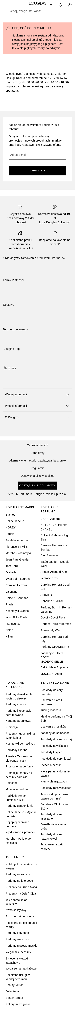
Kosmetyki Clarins (17, 610)
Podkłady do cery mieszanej (52, 816)
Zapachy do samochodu (56, 733)
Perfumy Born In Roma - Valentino (56, 609)
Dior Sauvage (49, 555)
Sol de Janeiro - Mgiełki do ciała (21, 814)
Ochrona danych (37, 445)
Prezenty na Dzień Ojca (21, 893)
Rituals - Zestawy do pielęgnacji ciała (19, 758)
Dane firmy (38, 452)
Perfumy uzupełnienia (19, 805)
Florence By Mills (17, 546)
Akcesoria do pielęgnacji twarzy (21, 925)
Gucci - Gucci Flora (53, 617)
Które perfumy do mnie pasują (55, 773)
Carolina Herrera (16, 585)
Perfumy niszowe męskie (21, 945)
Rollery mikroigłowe (18, 1004)
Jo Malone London (17, 540)
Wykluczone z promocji (20, 832)
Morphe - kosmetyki (18, 553)
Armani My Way (51, 630)
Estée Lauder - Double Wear (55, 564)
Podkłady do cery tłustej (56, 758)
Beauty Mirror (14, 985)
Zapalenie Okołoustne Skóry (55, 806)
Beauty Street (14, 997)
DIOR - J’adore (50, 518)
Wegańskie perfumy (18, 952)
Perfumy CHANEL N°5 (55, 646)
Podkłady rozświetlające (56, 787)
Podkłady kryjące (51, 752)
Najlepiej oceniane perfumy (17, 824)
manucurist (13, 623)
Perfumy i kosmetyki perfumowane (18, 713)
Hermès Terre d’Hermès (56, 623)
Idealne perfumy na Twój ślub (56, 718)
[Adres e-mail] (37, 155)
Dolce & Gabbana (17, 598)
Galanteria (12, 991)
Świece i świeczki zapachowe (17, 960)
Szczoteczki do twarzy (20, 916)
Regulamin (37, 468)
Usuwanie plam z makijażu (52, 702)
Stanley (10, 514)
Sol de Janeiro (15, 521)
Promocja (12, 727)
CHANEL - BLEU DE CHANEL (54, 527)
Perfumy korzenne (17, 932)
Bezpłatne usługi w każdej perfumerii (18, 977)
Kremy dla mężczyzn (54, 781)
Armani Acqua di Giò (54, 571)
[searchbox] (37, 11)
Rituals (10, 533)
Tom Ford (12, 566)
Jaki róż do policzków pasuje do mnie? (54, 796)
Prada (9, 604)
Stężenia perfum (51, 765)
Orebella (11, 572)
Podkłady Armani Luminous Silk (16, 798)
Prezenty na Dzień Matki (21, 887)
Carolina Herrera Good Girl (55, 586)
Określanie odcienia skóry (53, 826)
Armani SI (47, 594)
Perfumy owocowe (17, 939)
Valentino (11, 591)
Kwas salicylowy (16, 910)
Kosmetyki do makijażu (20, 743)
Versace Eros (49, 578)
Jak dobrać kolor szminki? (16, 902)
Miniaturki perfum (17, 789)
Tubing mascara (51, 710)
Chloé (9, 630)
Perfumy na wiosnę (18, 874)
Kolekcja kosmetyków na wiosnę (21, 866)
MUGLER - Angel (52, 673)
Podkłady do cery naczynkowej (52, 836)
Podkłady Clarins (16, 750)
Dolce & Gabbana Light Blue (55, 537)
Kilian (9, 636)
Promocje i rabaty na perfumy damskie (19, 775)
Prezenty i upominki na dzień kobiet (20, 735)
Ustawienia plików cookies (37, 475)
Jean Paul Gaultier (17, 559)
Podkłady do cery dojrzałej (52, 692)
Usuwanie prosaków (53, 726)
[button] (37, 394)
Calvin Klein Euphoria (54, 667)
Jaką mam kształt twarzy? (52, 846)
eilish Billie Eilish (16, 617)
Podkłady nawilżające (54, 745)
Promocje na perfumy (19, 766)
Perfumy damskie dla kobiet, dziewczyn (19, 696)
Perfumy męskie (16, 704)
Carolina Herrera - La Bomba (54, 547)
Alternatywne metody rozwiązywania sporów (37, 460)
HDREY (11, 527)
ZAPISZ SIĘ (38, 170)
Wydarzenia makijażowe (21, 968)
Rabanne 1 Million (52, 601)
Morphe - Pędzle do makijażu (18, 840)
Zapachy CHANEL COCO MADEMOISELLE (52, 657)
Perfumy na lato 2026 (19, 880)
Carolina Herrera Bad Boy (54, 639)
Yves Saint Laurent (18, 578)
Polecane (12, 782)
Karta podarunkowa (18, 720)
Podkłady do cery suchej (56, 739)
